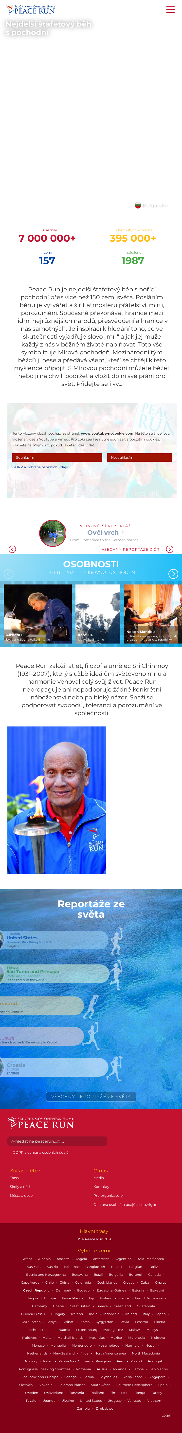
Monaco (38, 1345)
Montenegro (82, 1345)
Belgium (136, 1267)
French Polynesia (149, 1298)
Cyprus (161, 1282)
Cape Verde (30, 1282)
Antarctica (101, 1259)
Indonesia (111, 1314)
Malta (47, 1337)
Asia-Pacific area (151, 1259)
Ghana (59, 1306)
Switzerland (54, 1393)
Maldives (29, 1337)
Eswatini (157, 1290)
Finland (106, 1298)
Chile (50, 1282)
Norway (31, 1361)
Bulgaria (116, 1274)
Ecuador (84, 1290)
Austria (53, 1267)
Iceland (77, 1314)
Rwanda (120, 1369)
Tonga (140, 1393)
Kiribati (69, 1322)
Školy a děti (20, 1186)
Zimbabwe (104, 1408)
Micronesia (137, 1337)
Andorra (63, 1259)
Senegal (71, 1377)
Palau (48, 1361)
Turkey (157, 1393)
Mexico (116, 1337)
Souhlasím (25, 457)
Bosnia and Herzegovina (46, 1274)
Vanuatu (134, 1400)
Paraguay (104, 1361)
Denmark (64, 1290)
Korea (85, 1322)
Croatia (129, 1282)
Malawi (135, 1330)
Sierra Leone (133, 1377)
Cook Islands (107, 1282)
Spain (163, 1385)
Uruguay (115, 1400)
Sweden (32, 1393)
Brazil (99, 1274)
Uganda (49, 1400)
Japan (161, 1314)
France (124, 1298)
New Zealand (64, 1353)
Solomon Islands (72, 1385)
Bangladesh (95, 1267)
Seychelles (109, 1377)
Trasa (14, 1178)
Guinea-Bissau (33, 1314)
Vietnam (154, 1400)
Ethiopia (31, 1298)
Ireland (131, 1314)
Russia (102, 1369)
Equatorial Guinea (112, 1290)
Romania (84, 1369)
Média (98, 1178)
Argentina (123, 1259)
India (93, 1314)
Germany (40, 1306)
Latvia (124, 1322)
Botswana (80, 1274)
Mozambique (109, 1345)
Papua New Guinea (74, 1361)
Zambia (84, 1408)
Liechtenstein (37, 1330)
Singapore (157, 1377)
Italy (146, 1314)
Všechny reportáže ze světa (91, 1096)
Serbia (89, 1377)
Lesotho (142, 1322)
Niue (85, 1353)
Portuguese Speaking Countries (45, 1369)
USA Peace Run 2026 (93, 1239)
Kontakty (101, 1186)
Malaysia (153, 1330)
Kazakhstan (31, 1322)
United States (91, 1400)
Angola (81, 1259)
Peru (121, 1361)
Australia (34, 1267)
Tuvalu (31, 1400)
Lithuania (63, 1330)
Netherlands (37, 1353)
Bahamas (72, 1267)
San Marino (159, 1369)
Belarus (117, 1267)
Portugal (155, 1361)
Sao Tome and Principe (40, 1377)
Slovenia (46, 1385)
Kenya (52, 1322)
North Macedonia (146, 1353)
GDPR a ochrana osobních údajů (40, 467)
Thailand (97, 1393)
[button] (175, 547)
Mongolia (59, 1345)
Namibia (132, 1345)
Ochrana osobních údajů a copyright (124, 1204)
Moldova (158, 1337)
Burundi (136, 1274)
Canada (155, 1274)
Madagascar (113, 1330)
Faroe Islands (73, 1298)
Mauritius (97, 1337)
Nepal (151, 1345)
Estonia (138, 1290)
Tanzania (77, 1393)
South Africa (101, 1385)
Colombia (83, 1282)
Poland (136, 1361)
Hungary (58, 1314)
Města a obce (21, 1195)
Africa (28, 1259)
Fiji (92, 1298)
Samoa (138, 1369)
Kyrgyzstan (105, 1322)
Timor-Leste (120, 1393)
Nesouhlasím (122, 457)
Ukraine (68, 1400)
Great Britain (80, 1306)
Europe (50, 1298)
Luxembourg (87, 1330)
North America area (110, 1353)
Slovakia (26, 1385)
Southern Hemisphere (134, 1385)
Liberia (160, 1322)
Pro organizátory (108, 1195)
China (65, 1282)
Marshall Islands (70, 1337)
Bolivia (155, 1267)
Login (166, 1415)
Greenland (123, 1306)
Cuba (145, 1282)
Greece (102, 1306)
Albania (45, 1259)
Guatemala (146, 1306)
